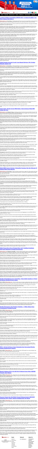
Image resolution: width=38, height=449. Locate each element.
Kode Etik (30, 440)
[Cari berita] (19, 12)
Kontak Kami (30, 442)
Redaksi (29, 447)
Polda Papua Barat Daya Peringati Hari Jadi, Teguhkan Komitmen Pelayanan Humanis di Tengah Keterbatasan (17, 248)
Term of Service (31, 441)
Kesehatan (13, 442)
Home (2, 14)
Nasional (6, 14)
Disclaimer (30, 446)
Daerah (17, 14)
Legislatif (33, 14)
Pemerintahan (27, 14)
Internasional (12, 14)
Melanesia (21, 14)
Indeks (13, 447)
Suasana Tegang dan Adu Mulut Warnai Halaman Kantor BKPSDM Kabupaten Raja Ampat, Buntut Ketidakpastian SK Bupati (17, 397)
